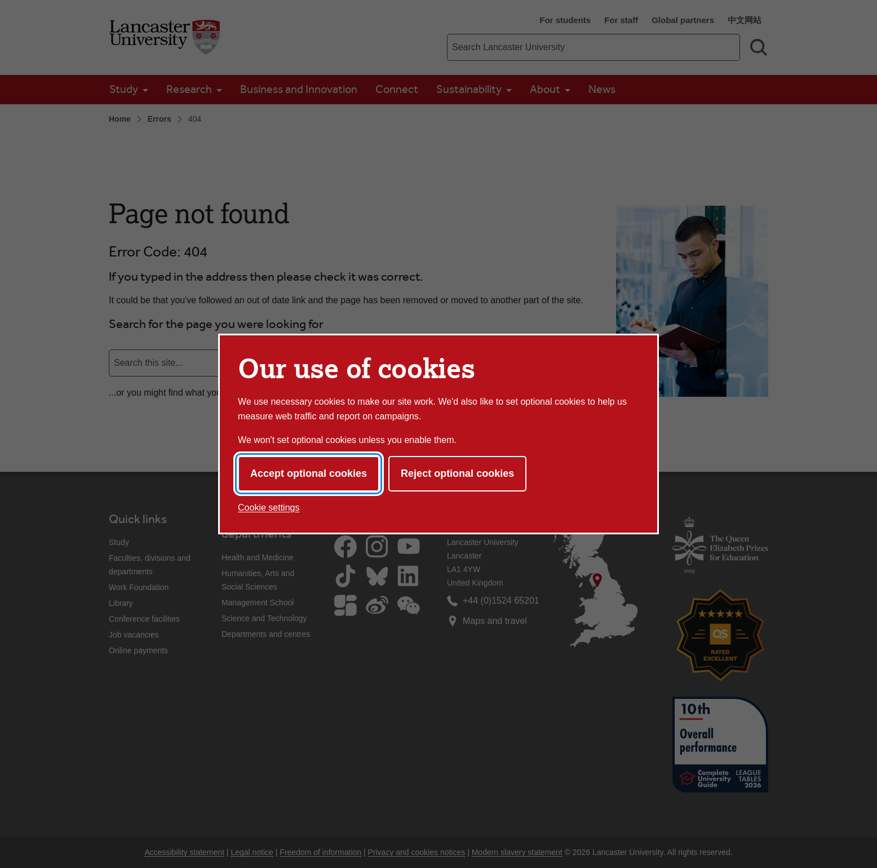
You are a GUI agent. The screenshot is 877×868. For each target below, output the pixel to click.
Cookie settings (268, 507)
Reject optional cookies (457, 473)
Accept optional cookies (308, 473)
